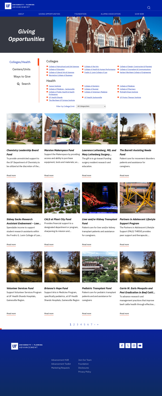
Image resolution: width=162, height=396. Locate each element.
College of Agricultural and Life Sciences (64, 67)
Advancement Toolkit (61, 363)
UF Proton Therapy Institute (130, 97)
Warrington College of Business (60, 75)
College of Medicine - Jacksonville (61, 89)
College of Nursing (91, 89)
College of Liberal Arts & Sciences (61, 72)
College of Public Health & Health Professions (61, 93)
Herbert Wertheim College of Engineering (135, 72)
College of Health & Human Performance (99, 69)
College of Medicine (127, 86)
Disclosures (83, 367)
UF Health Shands (56, 97)
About (21, 14)
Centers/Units (21, 69)
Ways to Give (22, 76)
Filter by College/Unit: (65, 106)
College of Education (56, 69)
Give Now (139, 14)
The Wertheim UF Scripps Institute (62, 100)
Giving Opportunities (49, 14)
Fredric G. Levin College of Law (95, 72)
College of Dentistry (91, 86)
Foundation (80, 14)
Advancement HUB (60, 359)
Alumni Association (111, 14)
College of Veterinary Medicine (95, 92)
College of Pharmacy (128, 89)
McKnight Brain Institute (129, 92)
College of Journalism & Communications (135, 69)
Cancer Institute (55, 86)
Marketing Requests (60, 367)
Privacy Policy (84, 371)
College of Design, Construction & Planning (136, 67)
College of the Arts (91, 67)
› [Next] (94, 324)
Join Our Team (85, 359)
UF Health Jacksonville (93, 97)
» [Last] (97, 324)
